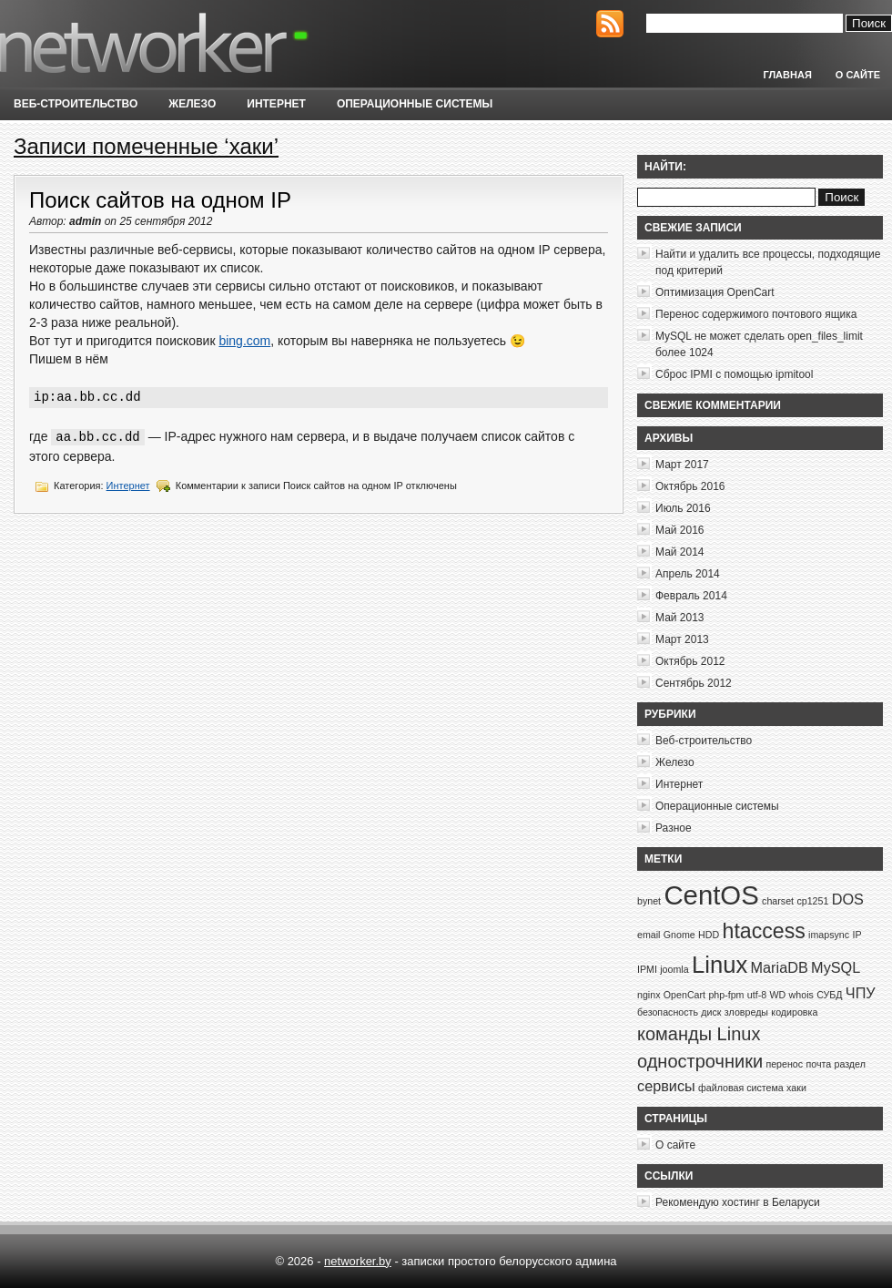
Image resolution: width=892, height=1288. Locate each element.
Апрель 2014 (687, 573)
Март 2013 (682, 639)
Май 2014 (679, 552)
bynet (649, 900)
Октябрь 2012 (690, 661)
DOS (848, 899)
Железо (192, 103)
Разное (673, 828)
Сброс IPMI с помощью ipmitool (734, 374)
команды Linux (698, 1034)
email (648, 934)
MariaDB (779, 967)
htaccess (764, 931)
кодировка (794, 1012)
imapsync (828, 934)
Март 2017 (682, 464)
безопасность (667, 1012)
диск (711, 1012)
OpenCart (684, 994)
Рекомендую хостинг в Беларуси (737, 1202)
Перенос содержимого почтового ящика (756, 314)
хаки (796, 1087)
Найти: (665, 166)
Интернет (276, 103)
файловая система (741, 1087)
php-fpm (726, 994)
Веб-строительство (75, 103)
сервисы (666, 1086)
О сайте (858, 74)
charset (778, 900)
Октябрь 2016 (690, 486)
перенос (784, 1063)
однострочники (700, 1061)
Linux (719, 964)
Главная (787, 74)
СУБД (829, 994)
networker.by (357, 1261)
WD (777, 994)
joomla (674, 969)
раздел (849, 1063)
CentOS (711, 895)
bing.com (244, 340)
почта (818, 1063)
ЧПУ (861, 993)
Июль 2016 (683, 508)
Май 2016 (679, 530)
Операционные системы (414, 103)
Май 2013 (679, 617)
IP (856, 934)
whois (801, 994)
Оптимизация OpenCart (715, 292)
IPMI (647, 969)
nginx (648, 994)
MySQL (835, 967)
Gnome (679, 934)
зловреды (746, 1012)
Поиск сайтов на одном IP (160, 200)
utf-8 (756, 994)
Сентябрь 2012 (693, 683)
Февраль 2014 (691, 595)
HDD (708, 934)
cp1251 (812, 900)
